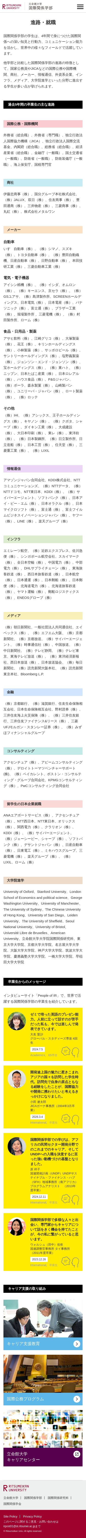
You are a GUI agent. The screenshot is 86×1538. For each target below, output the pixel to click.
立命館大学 (10, 1498)
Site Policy (10, 1516)
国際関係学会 (12, 1504)
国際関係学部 (33, 1498)
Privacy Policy (32, 1516)
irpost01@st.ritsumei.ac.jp (19, 1526)
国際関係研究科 (58, 1498)
